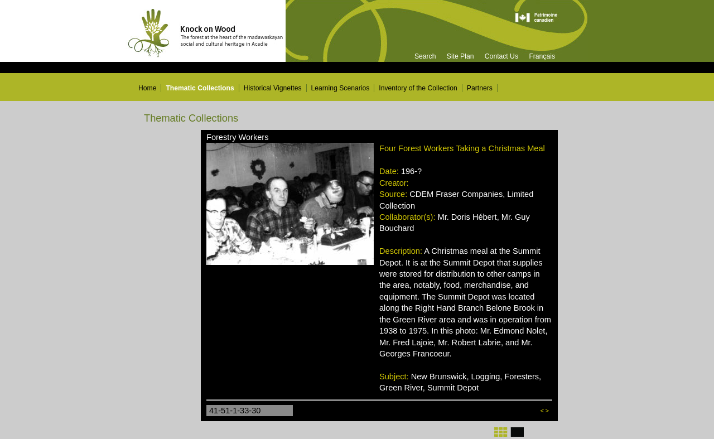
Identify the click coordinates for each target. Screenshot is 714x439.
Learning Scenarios (340, 88)
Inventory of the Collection (418, 88)
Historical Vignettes (273, 88)
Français (542, 56)
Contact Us (501, 56)
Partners (480, 88)
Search (425, 56)
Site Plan (460, 56)
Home (147, 88)
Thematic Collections (200, 88)
